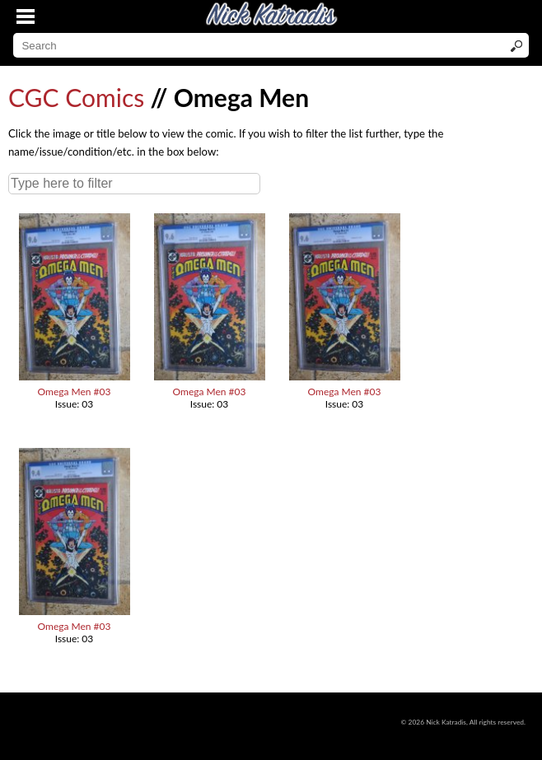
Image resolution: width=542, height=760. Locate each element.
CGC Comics (76, 97)
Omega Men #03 (74, 391)
